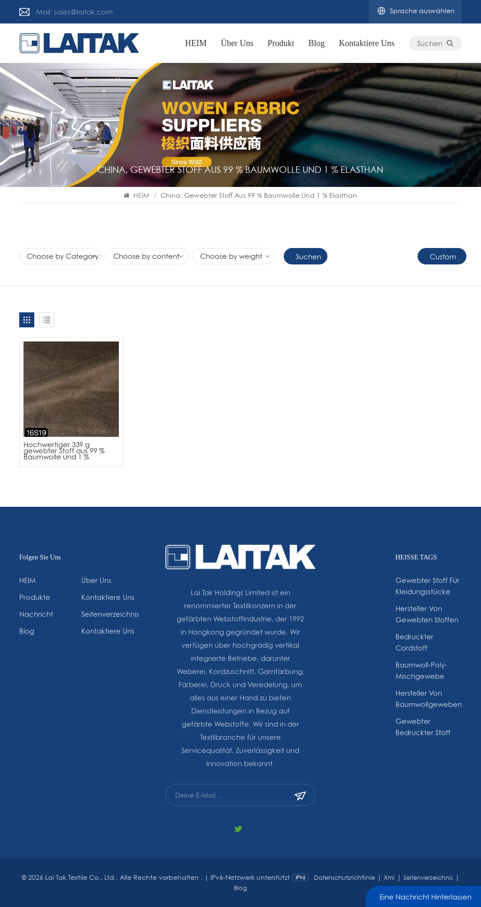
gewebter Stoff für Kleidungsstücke (427, 586)
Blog (317, 43)
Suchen (435, 43)
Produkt (281, 43)
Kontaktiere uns (367, 43)
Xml (389, 877)
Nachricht (36, 614)
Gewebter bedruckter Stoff (423, 726)
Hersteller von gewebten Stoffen (427, 614)
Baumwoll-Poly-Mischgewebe (421, 670)
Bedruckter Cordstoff (415, 642)
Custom (443, 256)
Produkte (34, 597)
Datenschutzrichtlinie (344, 877)
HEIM (196, 43)
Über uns (237, 43)
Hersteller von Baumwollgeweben (429, 698)
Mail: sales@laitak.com (74, 12)
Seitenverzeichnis (110, 614)
